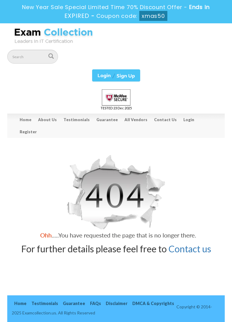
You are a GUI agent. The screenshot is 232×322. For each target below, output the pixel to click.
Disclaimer (116, 303)
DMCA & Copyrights (153, 303)
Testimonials (76, 119)
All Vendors (135, 119)
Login (188, 119)
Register (28, 131)
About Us (47, 119)
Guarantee (107, 119)
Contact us (190, 248)
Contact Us (165, 119)
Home (25, 119)
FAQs (95, 303)
